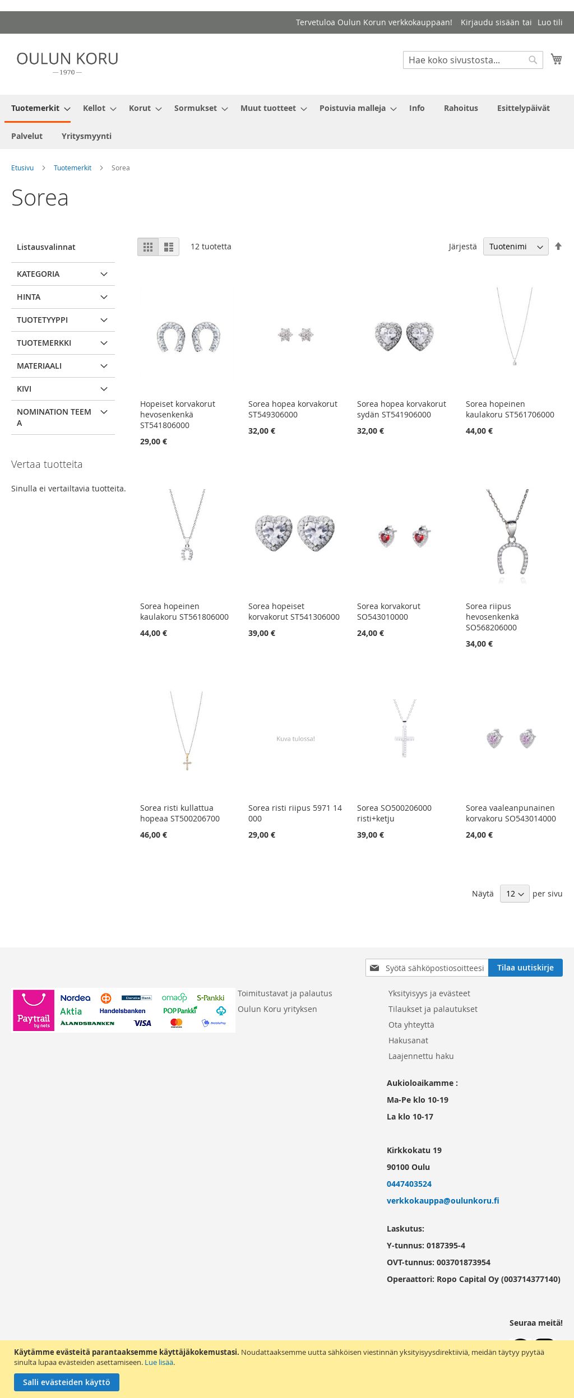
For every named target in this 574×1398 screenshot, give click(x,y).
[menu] (287, 122)
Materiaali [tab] (39, 365)
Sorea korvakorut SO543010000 (388, 611)
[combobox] (473, 60)
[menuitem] (37, 109)
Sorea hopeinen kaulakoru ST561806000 (184, 611)
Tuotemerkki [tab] (44, 342)
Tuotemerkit (72, 167)
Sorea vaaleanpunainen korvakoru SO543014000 (511, 813)
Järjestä (463, 246)
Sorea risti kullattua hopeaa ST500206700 (180, 813)
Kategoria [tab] (38, 273)
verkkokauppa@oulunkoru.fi (443, 1200)
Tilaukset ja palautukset (433, 1009)
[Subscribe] (525, 968)
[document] (288, 1369)
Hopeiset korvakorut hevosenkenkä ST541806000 (177, 414)
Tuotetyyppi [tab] (42, 319)
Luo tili (550, 22)
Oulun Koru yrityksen (277, 1009)
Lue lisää (159, 1362)
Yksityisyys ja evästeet (429, 993)
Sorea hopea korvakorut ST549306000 (292, 409)
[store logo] (67, 64)
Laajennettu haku (421, 1056)
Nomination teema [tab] (54, 417)
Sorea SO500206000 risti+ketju (394, 813)
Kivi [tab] (24, 388)
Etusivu (22, 167)
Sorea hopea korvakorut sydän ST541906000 (401, 409)
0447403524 (409, 1183)
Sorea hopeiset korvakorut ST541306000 (294, 611)
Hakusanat (408, 1040)
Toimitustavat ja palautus (285, 993)
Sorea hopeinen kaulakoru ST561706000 (510, 409)
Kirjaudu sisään (490, 22)
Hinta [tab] (28, 296)
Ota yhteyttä (411, 1024)
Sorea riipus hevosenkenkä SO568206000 (492, 617)
